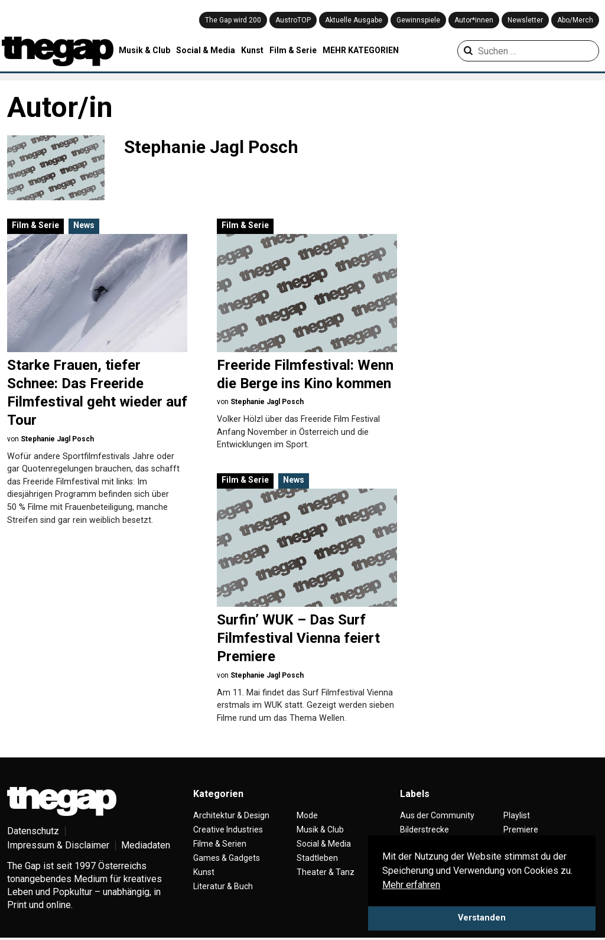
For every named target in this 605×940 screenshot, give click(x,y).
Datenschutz (33, 831)
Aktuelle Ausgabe (353, 20)
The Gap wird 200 (233, 20)
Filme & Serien (219, 843)
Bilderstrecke (424, 829)
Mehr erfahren (411, 884)
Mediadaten (145, 845)
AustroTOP (293, 20)
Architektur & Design (231, 815)
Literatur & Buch (223, 886)
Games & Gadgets (226, 858)
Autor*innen (473, 20)
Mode (307, 815)
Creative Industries (228, 829)
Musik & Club (144, 50)
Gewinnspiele (418, 20)
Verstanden (482, 918)
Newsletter (525, 20)
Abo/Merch (575, 20)
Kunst (252, 50)
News (84, 225)
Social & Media (205, 50)
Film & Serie (293, 50)
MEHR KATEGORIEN (361, 50)
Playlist (516, 815)
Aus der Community (437, 815)
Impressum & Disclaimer (58, 845)
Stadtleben (317, 858)
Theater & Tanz (325, 872)
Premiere (520, 829)
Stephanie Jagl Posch (57, 439)
